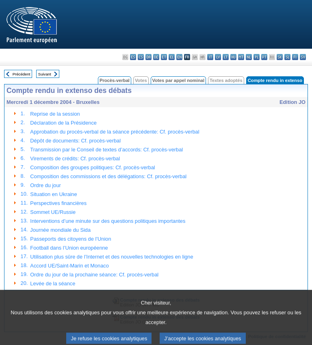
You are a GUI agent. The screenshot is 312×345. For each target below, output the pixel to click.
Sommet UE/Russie (53, 212)
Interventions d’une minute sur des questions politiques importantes (107, 221)
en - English (179, 57)
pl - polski (257, 57)
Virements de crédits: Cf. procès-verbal (75, 158)
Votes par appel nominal (178, 80)
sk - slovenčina (280, 57)
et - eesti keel (164, 57)
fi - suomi (295, 57)
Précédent (21, 74)
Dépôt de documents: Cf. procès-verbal (75, 141)
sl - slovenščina (287, 57)
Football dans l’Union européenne (69, 248)
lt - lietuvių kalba (226, 57)
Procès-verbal (115, 80)
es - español (133, 57)
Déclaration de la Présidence (63, 123)
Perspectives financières (58, 203)
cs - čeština (141, 57)
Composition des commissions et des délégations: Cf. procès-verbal (108, 176)
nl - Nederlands (249, 57)
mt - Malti (241, 57)
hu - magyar (233, 57)
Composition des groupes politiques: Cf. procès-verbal (92, 167)
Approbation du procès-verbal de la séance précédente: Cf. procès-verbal (114, 132)
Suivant (44, 74)
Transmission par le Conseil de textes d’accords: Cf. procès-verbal (106, 150)
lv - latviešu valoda (218, 57)
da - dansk (148, 57)
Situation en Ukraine (53, 194)
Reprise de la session (55, 114)
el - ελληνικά (172, 57)
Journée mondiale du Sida (60, 230)
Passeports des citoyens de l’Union (70, 239)
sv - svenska (303, 57)
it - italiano (210, 57)
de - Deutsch (156, 57)
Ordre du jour (45, 185)
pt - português (264, 57)
